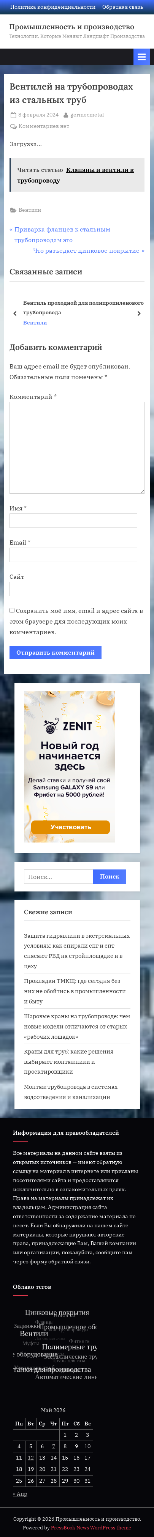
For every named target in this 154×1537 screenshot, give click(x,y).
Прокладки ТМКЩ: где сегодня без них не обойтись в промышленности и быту (75, 991)
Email (20, 542)
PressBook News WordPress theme (91, 1527)
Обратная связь (122, 6)
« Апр (20, 1493)
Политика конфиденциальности (52, 6)
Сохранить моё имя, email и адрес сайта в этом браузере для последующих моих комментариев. (76, 621)
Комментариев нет (44, 126)
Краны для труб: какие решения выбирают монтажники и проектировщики (69, 1061)
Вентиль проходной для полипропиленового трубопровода (83, 307)
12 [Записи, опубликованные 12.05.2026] (31, 1457)
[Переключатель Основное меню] (141, 57)
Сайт (17, 576)
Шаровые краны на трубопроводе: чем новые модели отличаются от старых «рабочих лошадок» (77, 1026)
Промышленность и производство (71, 26)
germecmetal (87, 114)
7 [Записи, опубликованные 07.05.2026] (53, 1446)
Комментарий (33, 396)
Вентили (30, 209)
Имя (18, 508)
